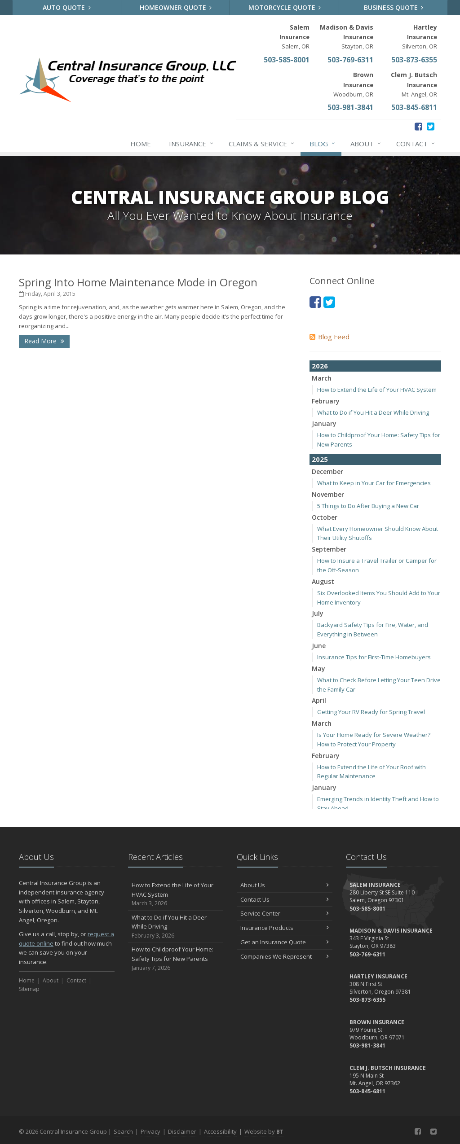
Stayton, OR (346, 36)
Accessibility (220, 1131)
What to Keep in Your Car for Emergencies (374, 483)
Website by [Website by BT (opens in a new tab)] (263, 1131)
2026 (320, 365)
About (366, 144)
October (324, 517)
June (319, 645)
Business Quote (394, 7)
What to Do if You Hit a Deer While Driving (373, 412)
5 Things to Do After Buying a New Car (368, 506)
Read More (44, 341)
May (318, 668)
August (323, 581)
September (329, 549)
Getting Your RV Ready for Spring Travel (371, 712)
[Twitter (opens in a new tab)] (430, 126)
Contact (416, 144)
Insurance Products (284, 928)
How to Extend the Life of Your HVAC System (377, 390)
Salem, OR (294, 36)
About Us (284, 885)
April (319, 700)
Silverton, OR (419, 36)
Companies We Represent (284, 956)
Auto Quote (67, 7)
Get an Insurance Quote (284, 942)
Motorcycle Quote (284, 7)
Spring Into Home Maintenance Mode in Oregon (138, 282)
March (322, 378)
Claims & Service (262, 144)
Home (140, 143)
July (317, 613)
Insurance (191, 144)
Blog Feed (329, 336)
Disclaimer (182, 1131)
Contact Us (284, 899)
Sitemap (29, 989)
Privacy (150, 1131)
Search (123, 1131)
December (327, 471)
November (328, 494)
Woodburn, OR (353, 84)
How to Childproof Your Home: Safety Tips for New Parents (176, 958)
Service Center (284, 913)
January (324, 423)
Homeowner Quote (176, 7)
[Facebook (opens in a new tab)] (418, 126)
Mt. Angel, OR (414, 84)
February (326, 401)
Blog (323, 144)
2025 (320, 459)
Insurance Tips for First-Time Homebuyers (374, 657)
